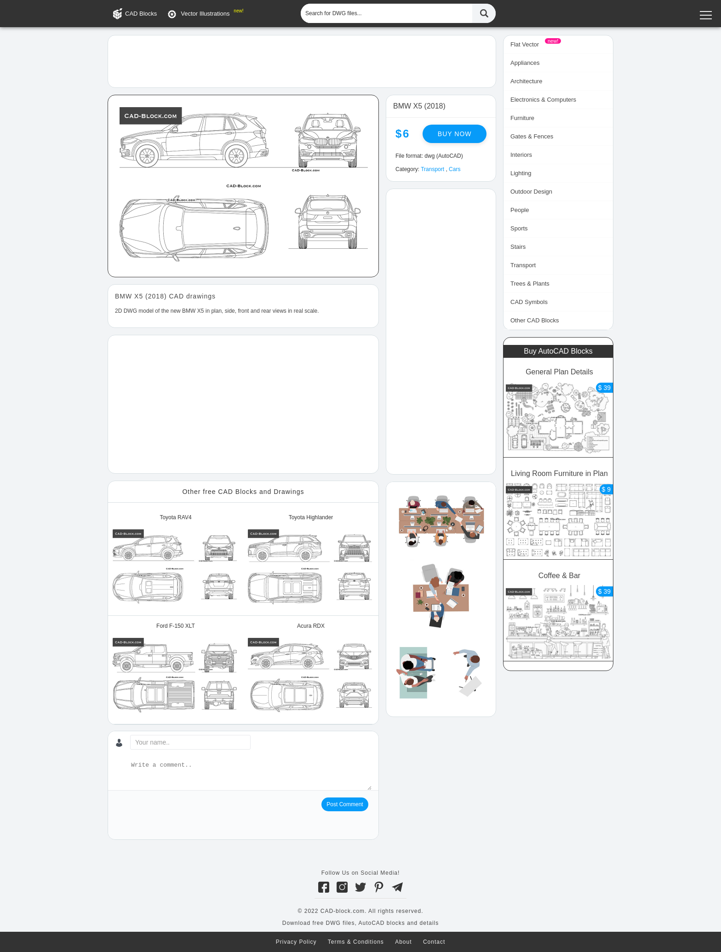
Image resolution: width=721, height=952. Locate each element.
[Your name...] (190, 742)
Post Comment (344, 804)
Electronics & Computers (543, 99)
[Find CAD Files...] (484, 13)
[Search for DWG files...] (386, 13)
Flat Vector (524, 44)
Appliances (525, 62)
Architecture (526, 81)
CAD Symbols (529, 301)
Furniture (522, 118)
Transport (432, 169)
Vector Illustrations (205, 13)
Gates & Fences (531, 136)
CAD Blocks (141, 13)
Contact (434, 942)
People (519, 209)
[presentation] (185, 815)
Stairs (518, 246)
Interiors (521, 154)
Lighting (521, 173)
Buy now (455, 134)
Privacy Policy (296, 942)
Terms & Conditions (356, 942)
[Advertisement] (302, 60)
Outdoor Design (531, 191)
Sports (519, 228)
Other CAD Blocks (534, 320)
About (403, 942)
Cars (454, 169)
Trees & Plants (529, 283)
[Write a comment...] (250, 775)
